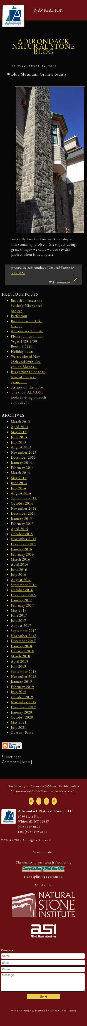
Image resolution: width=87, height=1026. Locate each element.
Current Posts (22, 732)
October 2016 (22, 589)
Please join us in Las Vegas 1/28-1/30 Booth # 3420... (27, 341)
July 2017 (18, 620)
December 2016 (23, 595)
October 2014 (22, 503)
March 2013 (20, 421)
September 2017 (24, 630)
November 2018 (23, 676)
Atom (26, 761)
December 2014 (23, 513)
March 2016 (20, 559)
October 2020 (22, 717)
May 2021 (19, 722)
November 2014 (23, 508)
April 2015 (19, 528)
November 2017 (23, 635)
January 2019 (21, 681)
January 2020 (21, 712)
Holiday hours (22, 351)
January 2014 (21, 462)
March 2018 (20, 656)
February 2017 (22, 605)
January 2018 (21, 646)
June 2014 (19, 482)
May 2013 (19, 431)
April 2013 (19, 426)
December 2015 (23, 544)
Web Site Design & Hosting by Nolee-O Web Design (43, 1010)
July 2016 (18, 574)
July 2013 (18, 442)
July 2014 (18, 488)
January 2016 (21, 549)
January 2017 (21, 600)
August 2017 (21, 625)
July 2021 (18, 727)
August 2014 (21, 493)
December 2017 (23, 640)
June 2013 (19, 437)
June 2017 (19, 615)
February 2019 (22, 686)
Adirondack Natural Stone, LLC (45, 811)
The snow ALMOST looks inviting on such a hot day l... (28, 397)
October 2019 (22, 697)
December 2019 (23, 707)
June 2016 (19, 569)
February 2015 (22, 523)
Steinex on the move (27, 387)
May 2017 (19, 610)
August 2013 (21, 447)
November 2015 (23, 538)
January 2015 (21, 518)
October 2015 (22, 533)
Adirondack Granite (27, 331)
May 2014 (19, 477)
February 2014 (22, 467)
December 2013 (23, 457)
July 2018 (18, 666)
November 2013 (23, 452)
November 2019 (23, 702)
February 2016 (22, 554)
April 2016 (19, 564)
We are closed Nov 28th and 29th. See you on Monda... (26, 361)
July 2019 (18, 691)
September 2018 (24, 671)
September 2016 (24, 584)
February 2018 (22, 651)
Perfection (19, 315)
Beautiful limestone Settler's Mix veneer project (26, 305)
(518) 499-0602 (29, 826)
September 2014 (24, 498)
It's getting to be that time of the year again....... (28, 376)
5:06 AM (18, 273)
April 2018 (19, 661)
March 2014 (20, 472)
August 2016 (21, 579)
